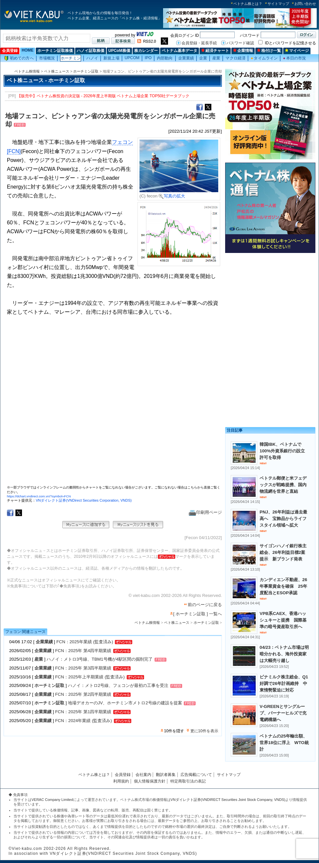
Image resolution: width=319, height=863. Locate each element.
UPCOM (132, 58)
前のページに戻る (205, 604)
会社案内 (143, 774)
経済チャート (215, 50)
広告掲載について (196, 774)
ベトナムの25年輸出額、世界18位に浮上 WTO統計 (284, 743)
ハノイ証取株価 (90, 50)
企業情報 (243, 50)
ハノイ (92, 58)
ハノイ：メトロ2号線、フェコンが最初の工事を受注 (118, 685)
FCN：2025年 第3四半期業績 (83, 668)
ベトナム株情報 (27, 71)
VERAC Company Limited (52, 800)
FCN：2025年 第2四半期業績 (83, 694)
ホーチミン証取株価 (55, 50)
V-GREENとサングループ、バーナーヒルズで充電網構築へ (283, 713)
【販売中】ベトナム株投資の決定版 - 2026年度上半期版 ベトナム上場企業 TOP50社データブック (103, 96)
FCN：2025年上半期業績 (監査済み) (90, 676)
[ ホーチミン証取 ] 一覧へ (197, 613)
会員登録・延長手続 (199, 43)
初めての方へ (19, 58)
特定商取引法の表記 (188, 781)
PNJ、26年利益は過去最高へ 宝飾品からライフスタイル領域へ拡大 (283, 519)
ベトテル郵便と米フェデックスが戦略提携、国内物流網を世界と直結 (283, 485)
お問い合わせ (305, 4)
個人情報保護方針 (149, 781)
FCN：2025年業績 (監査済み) (84, 641)
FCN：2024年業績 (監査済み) (83, 720)
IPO (148, 58)
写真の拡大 (172, 195)
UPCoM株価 (119, 50)
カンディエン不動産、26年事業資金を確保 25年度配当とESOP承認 (283, 586)
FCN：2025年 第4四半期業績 (83, 650)
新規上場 (111, 58)
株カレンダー (146, 50)
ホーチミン (71, 58)
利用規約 (121, 781)
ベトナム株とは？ (247, 4)
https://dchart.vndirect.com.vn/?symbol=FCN (39, 496)
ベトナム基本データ (179, 50)
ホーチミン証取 (85, 71)
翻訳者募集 (166, 774)
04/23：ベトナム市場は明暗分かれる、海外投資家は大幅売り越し (284, 654)
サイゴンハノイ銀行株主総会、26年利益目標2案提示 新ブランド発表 (283, 552)
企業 (203, 58)
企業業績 (186, 58)
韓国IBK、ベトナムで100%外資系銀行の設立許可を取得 (282, 451)
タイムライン (264, 58)
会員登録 (10, 50)
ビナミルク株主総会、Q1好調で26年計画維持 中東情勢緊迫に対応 (284, 683)
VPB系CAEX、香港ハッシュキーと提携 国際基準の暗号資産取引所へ (283, 620)
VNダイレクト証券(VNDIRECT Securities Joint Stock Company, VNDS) (228, 800)
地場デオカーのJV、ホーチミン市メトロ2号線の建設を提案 (125, 703)
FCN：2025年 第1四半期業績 (83, 711)
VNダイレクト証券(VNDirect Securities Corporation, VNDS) (84, 500)
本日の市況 (294, 58)
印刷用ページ (205, 512)
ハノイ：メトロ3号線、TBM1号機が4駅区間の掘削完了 (100, 659)
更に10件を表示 (204, 731)
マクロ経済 (235, 58)
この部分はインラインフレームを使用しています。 (113, 403)
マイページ (297, 50)
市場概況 (47, 58)
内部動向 (165, 58)
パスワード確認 (240, 43)
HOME (27, 50)
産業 (216, 58)
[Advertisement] (266, 297)
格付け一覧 (269, 50)
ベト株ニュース (56, 71)
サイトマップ (278, 4)
